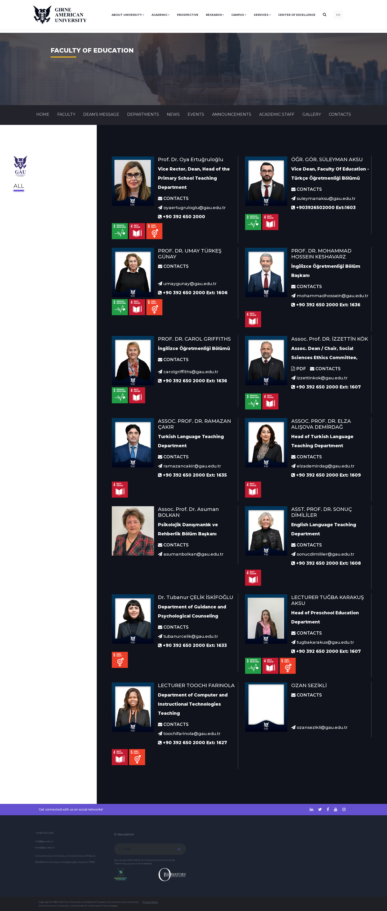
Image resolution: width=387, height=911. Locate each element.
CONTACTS (340, 114)
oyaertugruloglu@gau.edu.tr (192, 207)
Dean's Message (101, 114)
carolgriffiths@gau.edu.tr (188, 371)
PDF (298, 368)
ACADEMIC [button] (159, 15)
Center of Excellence (296, 15)
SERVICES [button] (261, 15)
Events (196, 114)
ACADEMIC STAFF (276, 114)
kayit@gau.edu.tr (45, 847)
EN (338, 15)
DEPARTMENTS (143, 114)
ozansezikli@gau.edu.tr (319, 727)
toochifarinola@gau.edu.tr (189, 733)
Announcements (231, 114)
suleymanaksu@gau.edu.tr (323, 198)
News (173, 114)
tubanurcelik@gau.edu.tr (188, 636)
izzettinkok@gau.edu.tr (319, 377)
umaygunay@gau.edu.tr (187, 283)
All (19, 186)
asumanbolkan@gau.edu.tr (191, 554)
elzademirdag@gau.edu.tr (323, 465)
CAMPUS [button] (237, 15)
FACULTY (66, 114)
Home (42, 114)
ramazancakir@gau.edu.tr (189, 465)
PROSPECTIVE (187, 15)
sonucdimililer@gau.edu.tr (322, 554)
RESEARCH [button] (214, 15)
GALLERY (311, 114)
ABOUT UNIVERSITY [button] (127, 15)
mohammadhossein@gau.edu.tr (329, 295)
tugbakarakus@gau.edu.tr (322, 642)
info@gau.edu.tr (44, 841)
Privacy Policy (150, 902)
